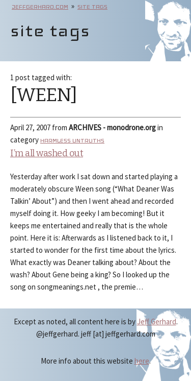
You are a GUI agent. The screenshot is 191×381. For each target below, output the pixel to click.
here (141, 361)
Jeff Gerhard (156, 321)
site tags (92, 6)
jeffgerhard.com (40, 6)
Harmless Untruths (72, 140)
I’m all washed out (46, 153)
